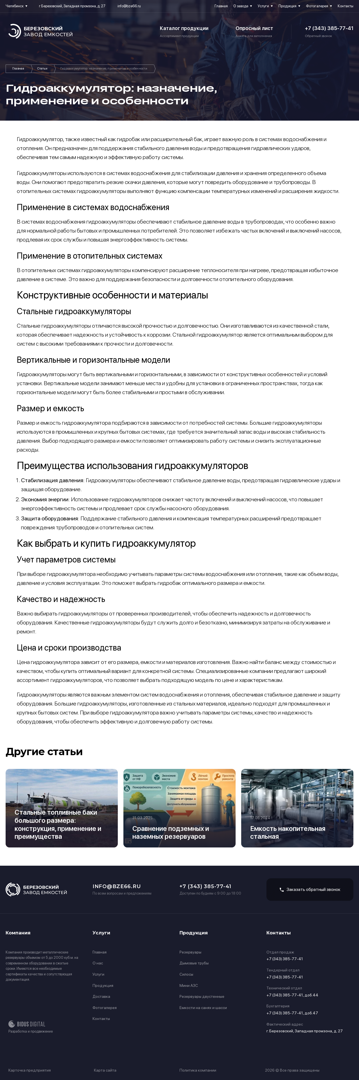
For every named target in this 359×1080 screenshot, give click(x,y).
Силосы (186, 974)
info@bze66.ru (129, 6)
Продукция (287, 6)
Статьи (42, 68)
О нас (98, 963)
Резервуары (190, 952)
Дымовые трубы (194, 963)
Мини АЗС (189, 985)
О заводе (240, 6)
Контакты (345, 6)
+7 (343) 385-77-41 (329, 28)
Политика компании (198, 1070)
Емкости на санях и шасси (203, 1007)
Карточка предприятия (29, 1070)
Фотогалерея (317, 6)
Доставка (101, 996)
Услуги (263, 6)
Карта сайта (105, 1070)
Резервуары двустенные (202, 996)
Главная (221, 6)
